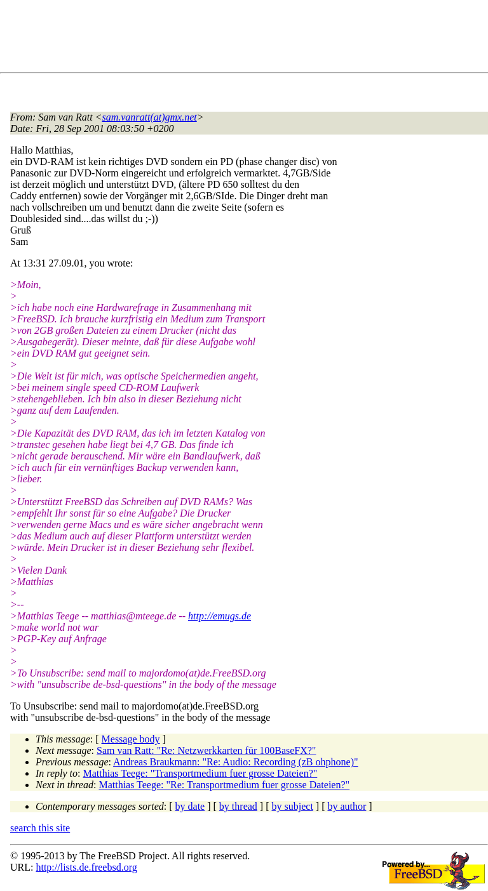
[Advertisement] (241, 38)
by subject (292, 806)
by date (190, 806)
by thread (238, 806)
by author (346, 806)
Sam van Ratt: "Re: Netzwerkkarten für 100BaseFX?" (206, 750)
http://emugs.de (219, 615)
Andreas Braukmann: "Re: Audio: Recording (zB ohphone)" (235, 761)
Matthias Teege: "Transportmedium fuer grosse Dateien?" (200, 773)
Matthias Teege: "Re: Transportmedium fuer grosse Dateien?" (223, 784)
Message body (131, 739)
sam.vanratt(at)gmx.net (149, 117)
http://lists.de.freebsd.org (86, 867)
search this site (40, 827)
